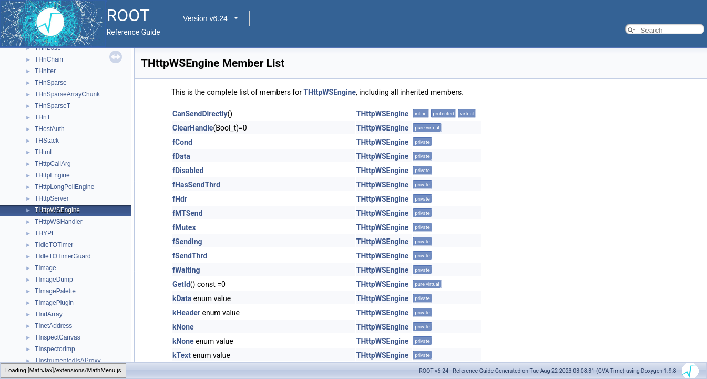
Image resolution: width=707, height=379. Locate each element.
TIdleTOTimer (54, 244)
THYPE (45, 233)
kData (181, 298)
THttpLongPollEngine (64, 187)
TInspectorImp (55, 349)
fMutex (184, 227)
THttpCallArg (53, 163)
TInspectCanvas (57, 337)
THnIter (45, 71)
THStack (47, 140)
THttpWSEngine (57, 210)
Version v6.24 (205, 18)
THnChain (49, 59)
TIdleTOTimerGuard (63, 256)
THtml (43, 152)
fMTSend (187, 213)
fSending (187, 241)
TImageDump (54, 279)
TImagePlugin (54, 302)
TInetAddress (53, 326)
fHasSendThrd (196, 185)
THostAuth (50, 129)
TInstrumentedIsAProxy (67, 360)
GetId (181, 284)
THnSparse (51, 82)
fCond (182, 142)
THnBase (48, 48)
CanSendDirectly (200, 113)
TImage (45, 268)
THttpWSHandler (59, 221)
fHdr (179, 199)
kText (181, 355)
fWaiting (186, 270)
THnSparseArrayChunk (67, 94)
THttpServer (52, 198)
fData (181, 156)
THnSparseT (52, 105)
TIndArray (49, 314)
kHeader (186, 312)
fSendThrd (189, 256)
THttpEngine (52, 175)
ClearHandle (192, 128)
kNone (183, 327)
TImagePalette (55, 291)
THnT (42, 117)
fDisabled (188, 170)
